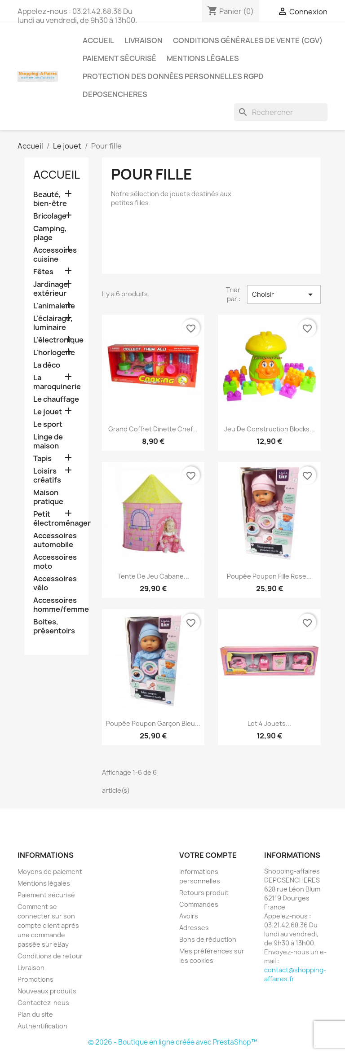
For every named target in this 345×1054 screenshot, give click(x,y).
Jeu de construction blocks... (269, 429)
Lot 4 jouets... (269, 723)
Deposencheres (115, 94)
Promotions (35, 979)
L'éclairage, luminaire (53, 323)
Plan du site (35, 1014)
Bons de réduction (207, 939)
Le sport (47, 424)
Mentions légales (203, 58)
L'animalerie (54, 306)
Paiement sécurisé (119, 58)
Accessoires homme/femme (56, 605)
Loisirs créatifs (47, 475)
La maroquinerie (56, 382)
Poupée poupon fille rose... (269, 576)
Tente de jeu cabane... (153, 576)
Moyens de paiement (50, 871)
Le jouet (47, 412)
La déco (46, 365)
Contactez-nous (43, 1002)
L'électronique (56, 340)
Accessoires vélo (55, 583)
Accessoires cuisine (55, 255)
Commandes (198, 904)
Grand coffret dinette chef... (153, 429)
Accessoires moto (55, 562)
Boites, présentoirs (54, 626)
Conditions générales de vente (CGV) (248, 40)
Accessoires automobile (55, 540)
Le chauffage (56, 399)
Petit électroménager (56, 518)
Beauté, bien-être (50, 199)
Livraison (143, 40)
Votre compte (208, 855)
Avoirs (188, 916)
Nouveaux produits (47, 991)
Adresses (194, 927)
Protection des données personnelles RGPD (173, 76)
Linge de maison (48, 441)
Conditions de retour (50, 956)
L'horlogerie (54, 352)
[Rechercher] (280, 112)
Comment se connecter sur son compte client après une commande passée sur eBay (48, 925)
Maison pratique (48, 497)
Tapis (42, 458)
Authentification (42, 1026)
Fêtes (43, 272)
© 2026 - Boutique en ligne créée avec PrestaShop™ (172, 1042)
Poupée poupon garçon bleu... (153, 723)
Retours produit (204, 892)
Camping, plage (50, 233)
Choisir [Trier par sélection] (284, 294)
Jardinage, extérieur (51, 289)
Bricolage (49, 216)
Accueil (98, 40)
